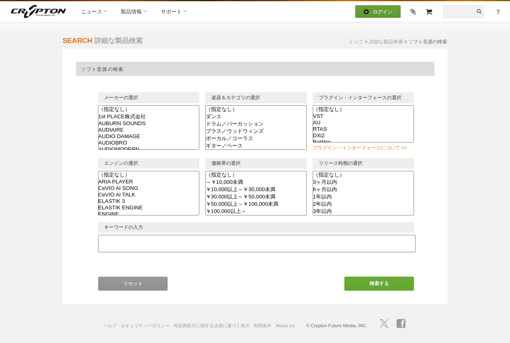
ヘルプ (110, 325)
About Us (284, 325)
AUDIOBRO (148, 143)
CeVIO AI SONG (148, 188)
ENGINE (148, 214)
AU (363, 122)
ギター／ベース (256, 145)
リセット (133, 283)
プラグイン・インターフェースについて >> (360, 148)
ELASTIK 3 (148, 201)
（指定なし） (148, 109)
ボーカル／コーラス (256, 138)
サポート (174, 11)
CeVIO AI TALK (148, 195)
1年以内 (363, 196)
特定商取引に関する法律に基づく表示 (212, 325)
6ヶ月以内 (363, 189)
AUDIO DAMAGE (148, 136)
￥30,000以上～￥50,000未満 (256, 196)
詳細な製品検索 (386, 42)
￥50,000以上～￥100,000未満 (256, 204)
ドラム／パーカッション (256, 124)
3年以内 (363, 211)
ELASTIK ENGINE (148, 208)
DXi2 (363, 135)
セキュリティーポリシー (145, 325)
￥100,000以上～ (256, 211)
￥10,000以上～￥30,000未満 (256, 189)
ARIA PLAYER (148, 182)
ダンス (256, 116)
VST (363, 116)
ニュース (94, 11)
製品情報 (134, 11)
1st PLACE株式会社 (148, 116)
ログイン (378, 12)
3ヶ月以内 (363, 182)
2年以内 (363, 204)
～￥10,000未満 (256, 182)
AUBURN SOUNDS (148, 123)
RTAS (363, 129)
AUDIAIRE (148, 130)
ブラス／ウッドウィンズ (256, 131)
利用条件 (262, 325)
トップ (356, 42)
